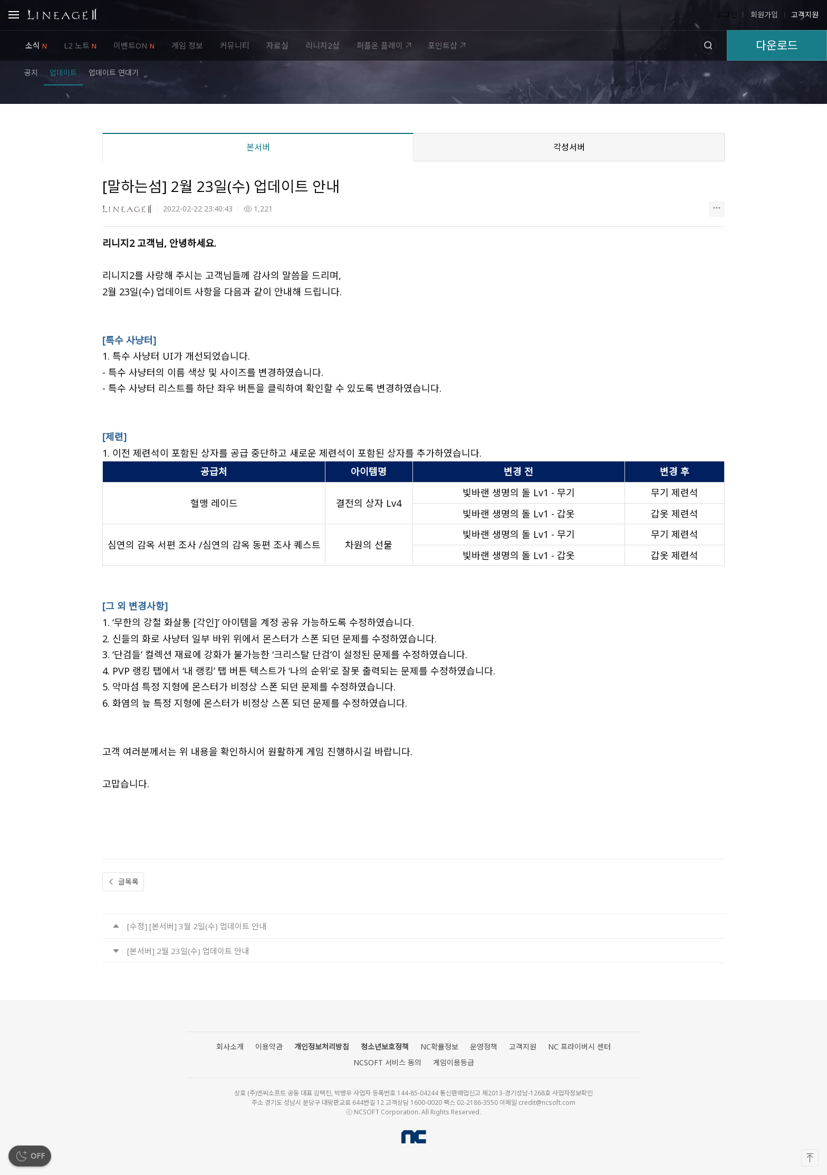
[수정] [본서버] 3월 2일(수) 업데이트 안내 (196, 926)
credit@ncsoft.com (546, 1102)
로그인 (727, 15)
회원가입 (763, 15)
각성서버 (569, 147)
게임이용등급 (453, 1062)
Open (13, 16)
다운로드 (777, 45)
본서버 (258, 147)
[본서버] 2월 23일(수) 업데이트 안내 (188, 951)
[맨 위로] (810, 1158)
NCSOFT (413, 1136)
